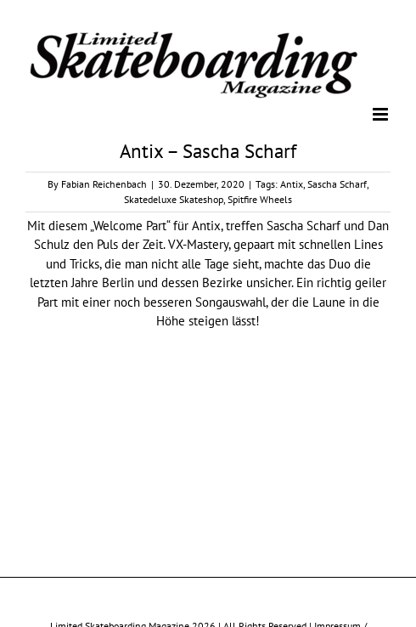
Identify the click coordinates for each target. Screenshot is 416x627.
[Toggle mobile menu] (382, 114)
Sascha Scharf (337, 184)
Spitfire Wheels (260, 199)
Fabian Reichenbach (104, 184)
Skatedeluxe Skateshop (173, 199)
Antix (291, 184)
